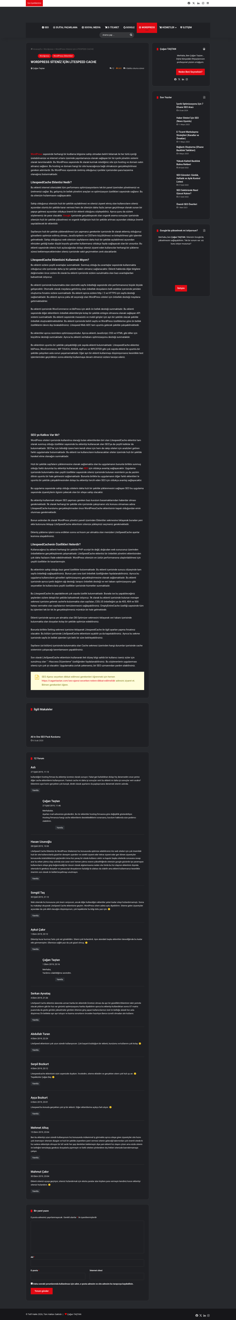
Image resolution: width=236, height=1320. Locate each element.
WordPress (147, 27)
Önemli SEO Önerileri (186, 204)
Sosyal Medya (91, 27)
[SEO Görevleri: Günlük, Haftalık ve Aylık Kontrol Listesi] (165, 179)
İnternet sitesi (96, 1270)
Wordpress (48, 49)
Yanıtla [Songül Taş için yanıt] (35, 915)
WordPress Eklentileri (63, 56)
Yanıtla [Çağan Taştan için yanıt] (60, 827)
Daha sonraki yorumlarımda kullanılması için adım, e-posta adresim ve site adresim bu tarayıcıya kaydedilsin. (83, 1284)
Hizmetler (166, 27)
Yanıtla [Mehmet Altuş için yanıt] (35, 1157)
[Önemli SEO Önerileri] (165, 208)
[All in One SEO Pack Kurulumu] (48, 724)
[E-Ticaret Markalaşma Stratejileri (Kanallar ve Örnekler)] (165, 136)
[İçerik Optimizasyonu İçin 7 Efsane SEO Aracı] (165, 108)
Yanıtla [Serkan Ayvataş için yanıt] (35, 1020)
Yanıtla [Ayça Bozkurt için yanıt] (35, 1113)
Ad (33, 1257)
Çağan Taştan (39, 68)
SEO (45, 27)
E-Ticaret (112, 27)
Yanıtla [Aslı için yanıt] (35, 790)
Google (129, 27)
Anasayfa (36, 49)
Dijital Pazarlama (65, 27)
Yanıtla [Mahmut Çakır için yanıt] (35, 1191)
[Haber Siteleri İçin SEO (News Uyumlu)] (165, 122)
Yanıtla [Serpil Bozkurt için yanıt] (35, 1083)
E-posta (35, 1270)
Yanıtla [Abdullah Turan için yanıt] (35, 1050)
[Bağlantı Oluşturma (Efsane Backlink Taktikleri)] (165, 151)
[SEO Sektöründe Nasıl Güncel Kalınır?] (165, 194)
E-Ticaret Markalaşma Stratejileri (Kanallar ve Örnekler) (187, 135)
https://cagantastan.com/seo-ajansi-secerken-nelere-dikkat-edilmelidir (78, 680)
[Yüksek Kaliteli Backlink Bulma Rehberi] (165, 165)
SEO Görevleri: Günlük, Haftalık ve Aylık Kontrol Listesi (188, 178)
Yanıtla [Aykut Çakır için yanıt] (35, 949)
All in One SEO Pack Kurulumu (45, 737)
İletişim (186, 27)
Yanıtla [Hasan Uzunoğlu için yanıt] (35, 878)
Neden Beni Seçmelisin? (190, 72)
